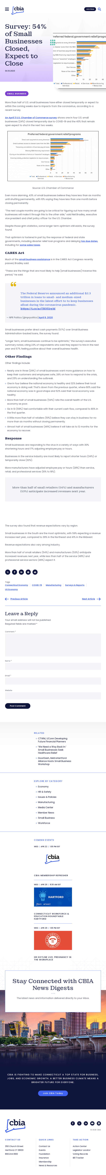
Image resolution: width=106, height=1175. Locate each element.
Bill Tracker (78, 1157)
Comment (10, 632)
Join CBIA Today (53, 1093)
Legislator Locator (82, 1150)
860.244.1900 (11, 1153)
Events (42, 1150)
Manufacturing (53, 585)
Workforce (44, 823)
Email (8, 676)
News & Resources (48, 1165)
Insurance (44, 1157)
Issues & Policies (47, 797)
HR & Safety (44, 792)
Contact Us (44, 1146)
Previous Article (19, 599)
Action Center (80, 1146)
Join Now (90, 9)
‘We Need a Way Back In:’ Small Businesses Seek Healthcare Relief (52, 750)
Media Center (45, 807)
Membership (45, 1161)
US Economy (11, 589)
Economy (43, 786)
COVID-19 (37, 585)
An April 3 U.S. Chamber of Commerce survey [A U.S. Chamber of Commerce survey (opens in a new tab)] (31, 117)
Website (8, 690)
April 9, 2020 (46, 317)
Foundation (44, 1153)
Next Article (88, 599)
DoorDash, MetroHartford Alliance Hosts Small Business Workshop (54, 761)
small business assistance (34, 259)
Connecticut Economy (16, 585)
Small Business (46, 818)
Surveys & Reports (74, 585)
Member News (46, 812)
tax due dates (89, 241)
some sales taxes (30, 245)
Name (8, 661)
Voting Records (80, 1153)
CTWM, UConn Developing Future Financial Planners (52, 740)
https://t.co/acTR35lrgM (37, 308)
